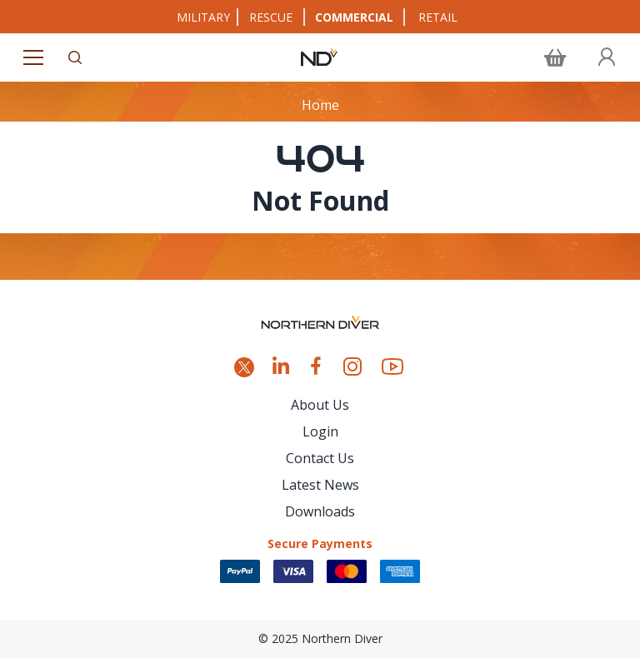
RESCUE (270, 17)
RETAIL (438, 17)
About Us (320, 405)
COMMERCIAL (354, 17)
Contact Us (320, 458)
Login (320, 431)
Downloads (320, 511)
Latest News (320, 485)
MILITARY (203, 17)
